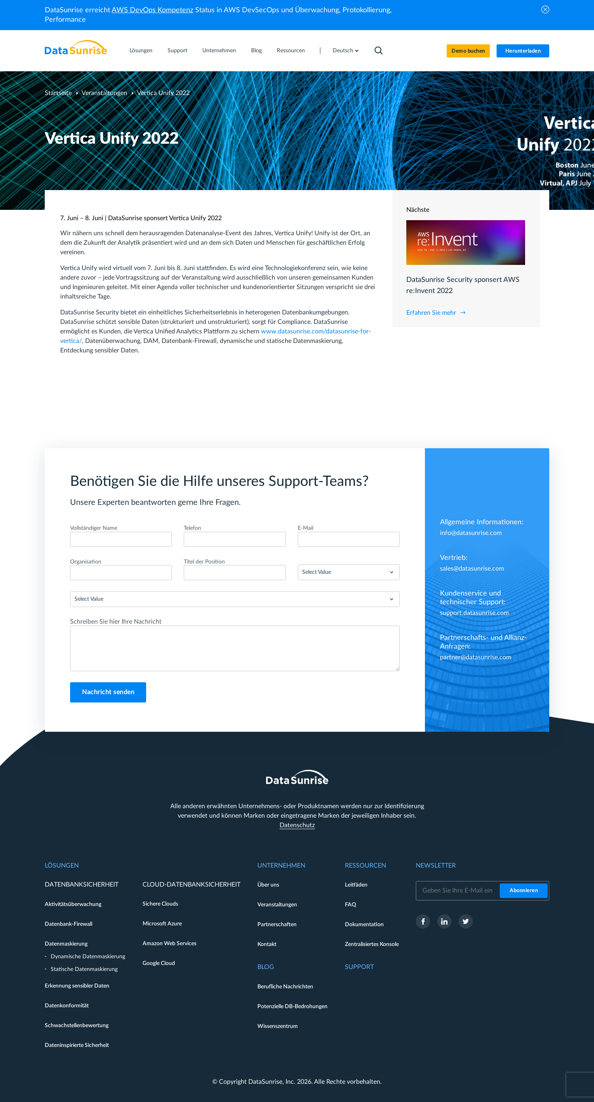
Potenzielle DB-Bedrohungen (292, 1006)
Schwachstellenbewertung (77, 1025)
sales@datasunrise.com (472, 568)
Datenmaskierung (66, 944)
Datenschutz (297, 825)
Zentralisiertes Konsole (372, 944)
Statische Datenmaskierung (84, 969)
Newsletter (436, 865)
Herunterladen (523, 51)
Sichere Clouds (160, 904)
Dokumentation (364, 924)
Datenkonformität (67, 1006)
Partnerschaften (277, 924)
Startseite (58, 93)
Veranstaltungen (104, 93)
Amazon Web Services (169, 943)
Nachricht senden (108, 692)
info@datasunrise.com (471, 533)
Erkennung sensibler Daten (77, 986)
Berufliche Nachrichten (285, 987)
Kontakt (266, 944)
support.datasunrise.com (474, 613)
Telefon (192, 528)
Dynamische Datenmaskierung (88, 956)
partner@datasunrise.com (475, 657)
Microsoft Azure (162, 924)
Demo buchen (468, 51)
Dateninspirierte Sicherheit (77, 1045)
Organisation (85, 562)
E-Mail (305, 528)
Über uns (268, 885)
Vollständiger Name (93, 528)
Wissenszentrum (277, 1026)
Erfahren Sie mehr (431, 313)
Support (177, 50)
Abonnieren (524, 890)
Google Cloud (159, 963)
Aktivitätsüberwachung (73, 904)
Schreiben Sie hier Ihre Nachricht (116, 622)
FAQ (350, 905)
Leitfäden (356, 885)
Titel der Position (204, 562)
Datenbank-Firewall (68, 924)
